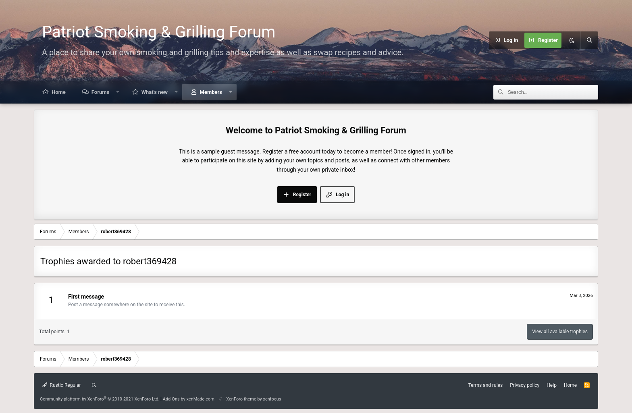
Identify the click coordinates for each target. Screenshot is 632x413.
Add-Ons (171, 399)
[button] (118, 92)
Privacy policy (524, 385)
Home (59, 92)
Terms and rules (485, 385)
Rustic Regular (61, 385)
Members (211, 92)
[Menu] (450, 40)
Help (552, 385)
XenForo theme (241, 399)
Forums (100, 92)
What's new (154, 92)
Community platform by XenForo (100, 399)
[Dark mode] (571, 40)
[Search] (589, 40)
